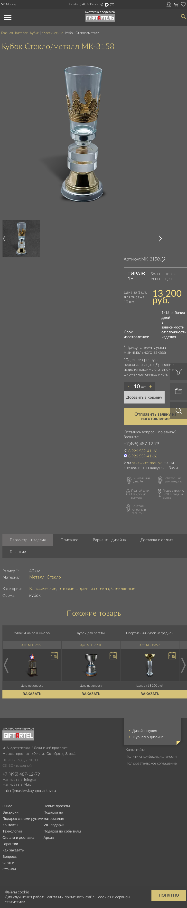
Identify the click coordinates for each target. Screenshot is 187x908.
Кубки (34, 33)
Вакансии (10, 812)
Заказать (32, 694)
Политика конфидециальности (151, 756)
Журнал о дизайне (148, 737)
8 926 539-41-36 (142, 451)
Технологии (12, 831)
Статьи (8, 863)
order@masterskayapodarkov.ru (29, 791)
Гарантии (18, 552)
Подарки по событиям (62, 831)
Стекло (54, 577)
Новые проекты (57, 806)
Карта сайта (135, 750)
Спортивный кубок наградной (149, 633)
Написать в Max (107, 5)
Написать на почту (112, 4)
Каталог (21, 33)
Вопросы (9, 856)
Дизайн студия (144, 731)
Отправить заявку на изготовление (155, 416)
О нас (7, 806)
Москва (11, 4)
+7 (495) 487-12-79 (83, 4)
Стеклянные (123, 589)
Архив (49, 837)
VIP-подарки (54, 825)
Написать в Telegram (101, 5)
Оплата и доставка (18, 837)
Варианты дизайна (109, 540)
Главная (7, 33)
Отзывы (9, 869)
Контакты (10, 825)
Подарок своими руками (22, 818)
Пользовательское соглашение (151, 763)
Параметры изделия (28, 540)
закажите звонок (147, 463)
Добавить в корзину (144, 397)
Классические (52, 33)
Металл (37, 577)
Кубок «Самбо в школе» (31, 633)
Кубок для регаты (91, 633)
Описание (69, 540)
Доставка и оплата (157, 540)
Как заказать (13, 850)
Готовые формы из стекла (83, 589)
